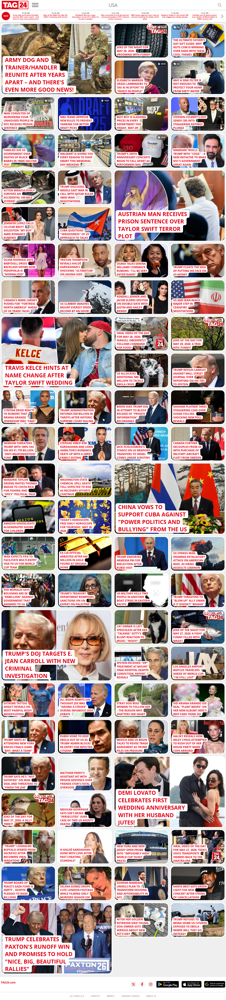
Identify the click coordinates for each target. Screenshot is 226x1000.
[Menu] (35, 5)
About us (151, 996)
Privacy (111, 996)
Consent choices (130, 996)
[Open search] (220, 5)
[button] (222, 16)
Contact (95, 996)
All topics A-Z (77, 996)
